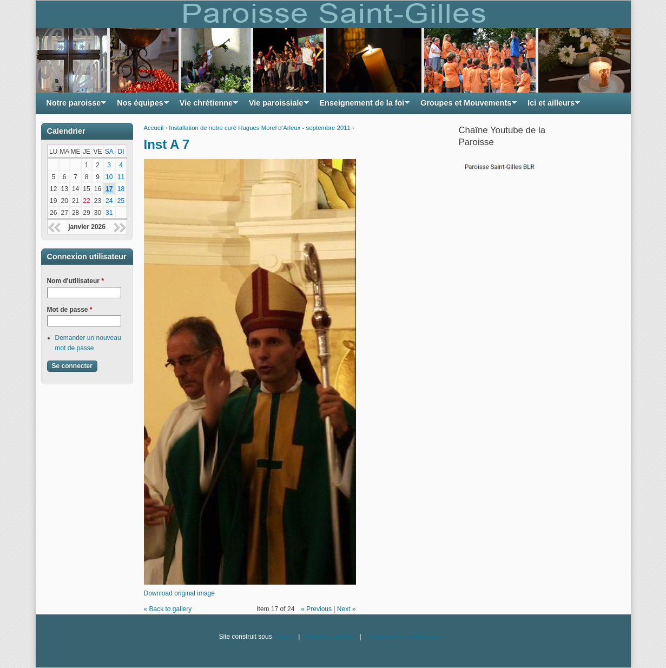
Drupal (283, 636)
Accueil (154, 128)
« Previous (316, 609)
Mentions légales (329, 636)
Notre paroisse (74, 106)
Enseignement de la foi (362, 106)
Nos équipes (140, 106)
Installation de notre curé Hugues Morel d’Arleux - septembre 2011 (260, 128)
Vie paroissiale (276, 106)
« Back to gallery (168, 609)
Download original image (179, 593)
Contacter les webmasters (404, 636)
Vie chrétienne (206, 106)
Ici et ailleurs (551, 106)
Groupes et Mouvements (466, 106)
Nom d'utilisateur (75, 281)
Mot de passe (70, 309)
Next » (346, 609)
